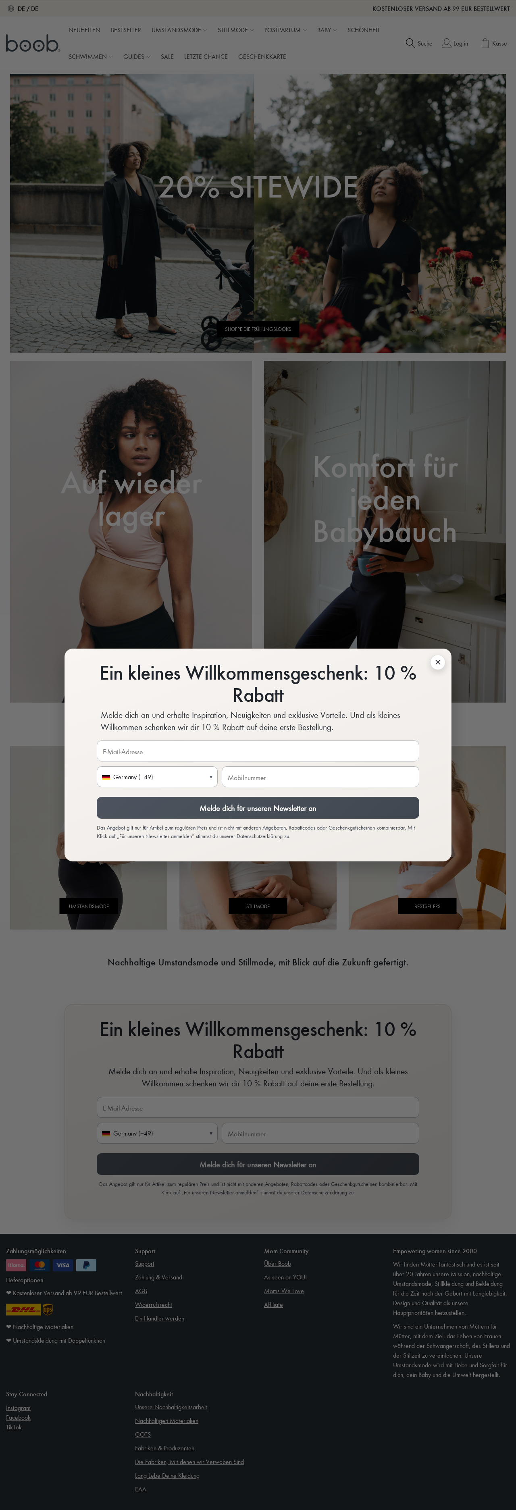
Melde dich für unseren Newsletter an (258, 808)
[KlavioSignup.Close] (437, 662)
